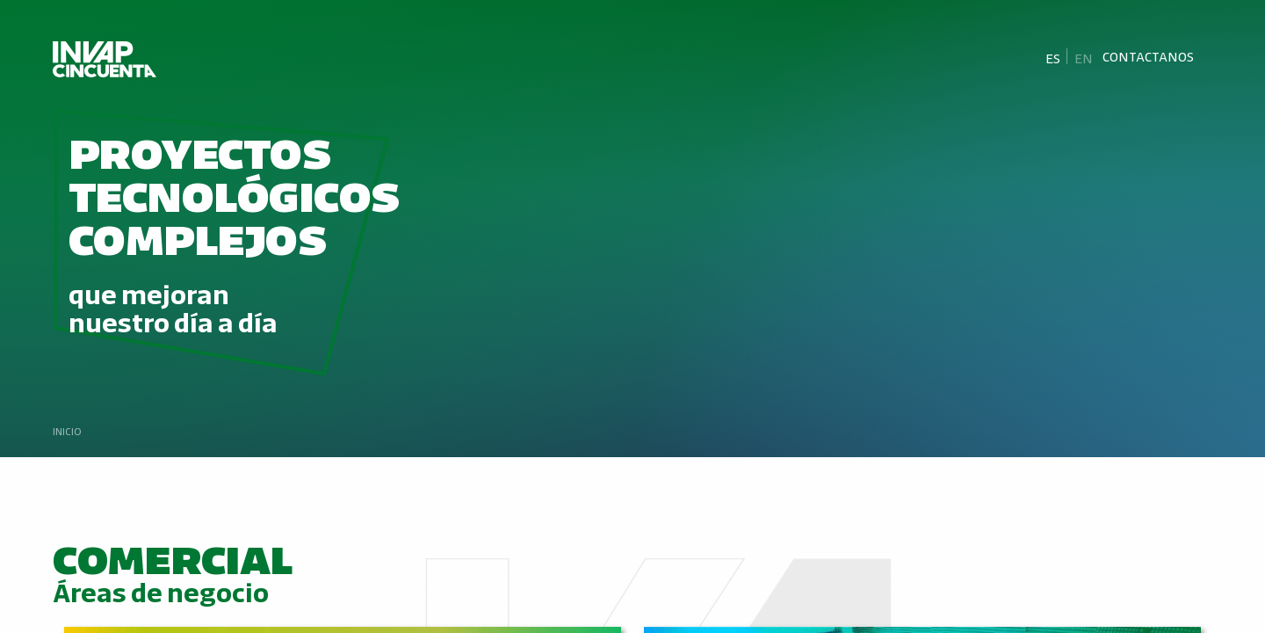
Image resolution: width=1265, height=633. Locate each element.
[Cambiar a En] (1083, 57)
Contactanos (1148, 56)
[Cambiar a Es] (1053, 57)
